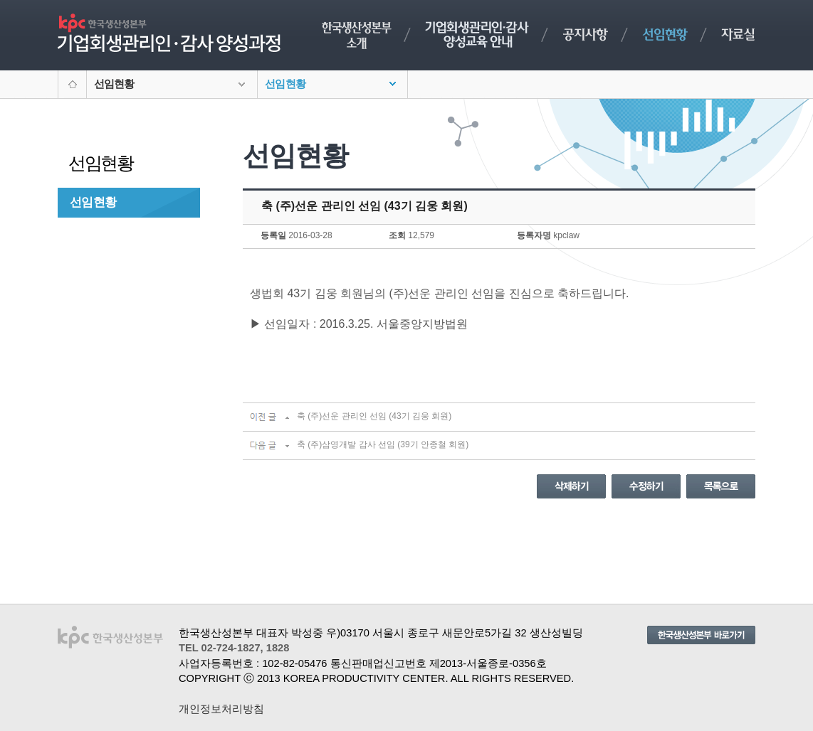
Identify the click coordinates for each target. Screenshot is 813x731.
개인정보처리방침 (221, 709)
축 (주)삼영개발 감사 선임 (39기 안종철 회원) (382, 444)
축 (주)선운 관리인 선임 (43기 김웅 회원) (374, 416)
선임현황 (93, 202)
